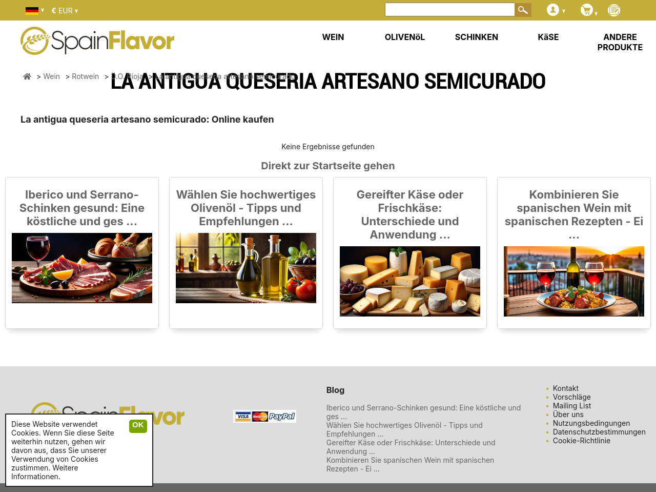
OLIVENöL (405, 37)
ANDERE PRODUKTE (620, 42)
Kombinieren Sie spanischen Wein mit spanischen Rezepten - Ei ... (574, 214)
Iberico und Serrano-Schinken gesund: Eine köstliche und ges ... (82, 208)
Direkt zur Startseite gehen (328, 166)
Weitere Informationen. (44, 472)
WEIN (333, 37)
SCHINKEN (476, 37)
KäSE (548, 37)
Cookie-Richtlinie (582, 440)
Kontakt (566, 388)
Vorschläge (572, 396)
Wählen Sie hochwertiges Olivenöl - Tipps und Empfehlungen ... (246, 208)
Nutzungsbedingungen (591, 423)
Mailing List (572, 405)
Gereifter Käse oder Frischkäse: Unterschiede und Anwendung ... (410, 214)
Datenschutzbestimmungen (599, 431)
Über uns (568, 414)
